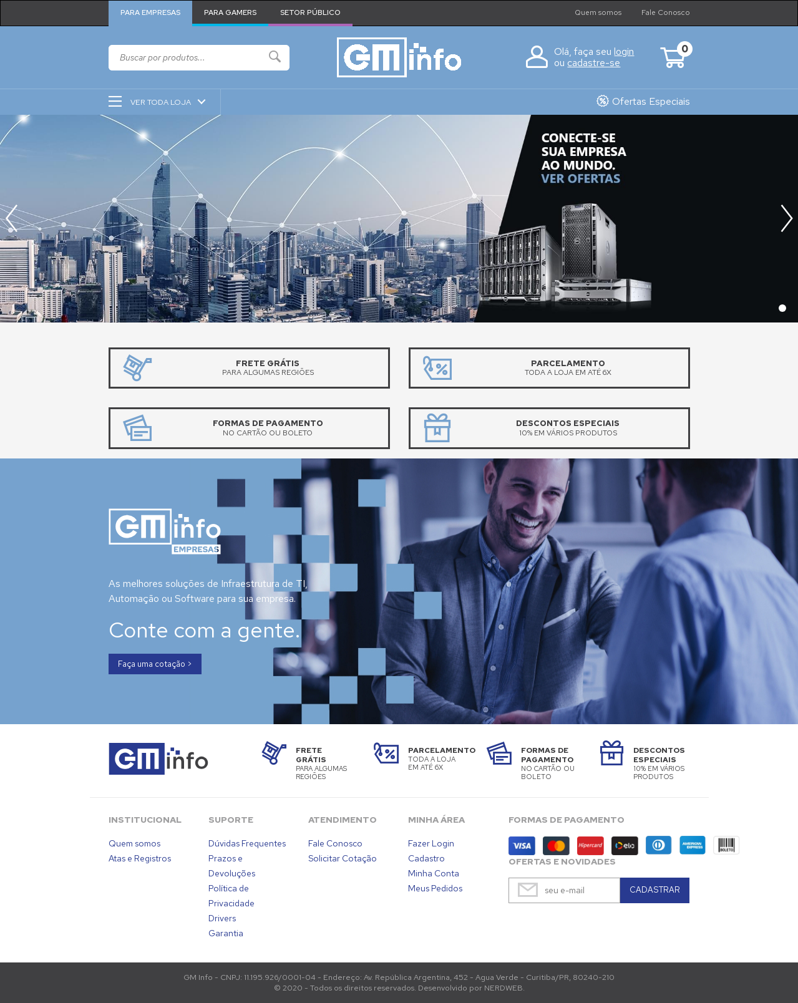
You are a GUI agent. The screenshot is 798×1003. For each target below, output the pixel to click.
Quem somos (598, 12)
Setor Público (310, 12)
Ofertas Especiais (651, 101)
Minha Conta (433, 873)
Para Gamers (230, 12)
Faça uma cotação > (155, 664)
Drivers (222, 918)
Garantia (225, 933)
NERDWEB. (504, 987)
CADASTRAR (655, 889)
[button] (786, 218)
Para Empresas (150, 12)
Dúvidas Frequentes (247, 843)
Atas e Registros (140, 858)
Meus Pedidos (435, 888)
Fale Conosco (665, 12)
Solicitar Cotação (342, 858)
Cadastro (426, 858)
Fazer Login (431, 843)
